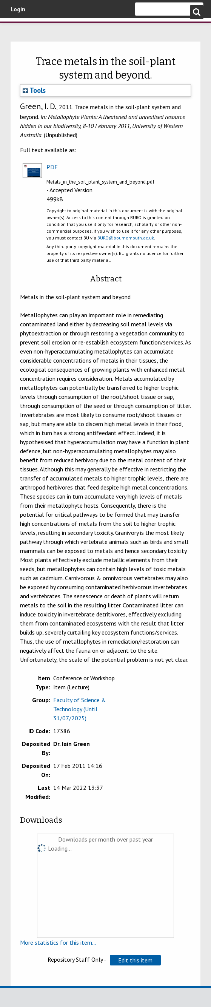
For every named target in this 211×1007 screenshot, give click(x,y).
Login (18, 9)
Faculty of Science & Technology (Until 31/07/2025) (79, 709)
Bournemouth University (45, 31)
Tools (34, 90)
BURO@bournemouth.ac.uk (125, 238)
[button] (135, 960)
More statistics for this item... (58, 942)
